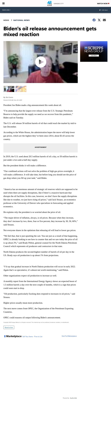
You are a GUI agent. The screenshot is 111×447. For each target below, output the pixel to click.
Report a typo (9, 327)
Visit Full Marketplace (69, 336)
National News (21, 20)
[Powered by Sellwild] (73, 398)
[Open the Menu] (3, 3)
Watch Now (103, 3)
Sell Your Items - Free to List (32, 336)
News (6, 20)
